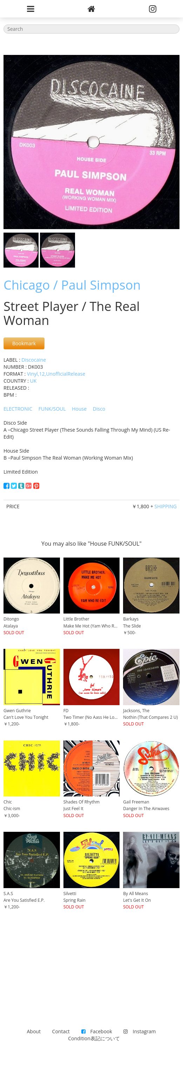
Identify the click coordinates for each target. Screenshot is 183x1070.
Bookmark (24, 343)
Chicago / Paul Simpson (72, 284)
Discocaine (33, 359)
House (79, 408)
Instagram (139, 1031)
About (34, 1031)
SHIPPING (166, 506)
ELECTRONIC (18, 408)
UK (33, 380)
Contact (61, 1031)
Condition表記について (94, 1038)
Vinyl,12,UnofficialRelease (56, 373)
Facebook (96, 1031)
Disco (99, 408)
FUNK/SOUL (52, 408)
